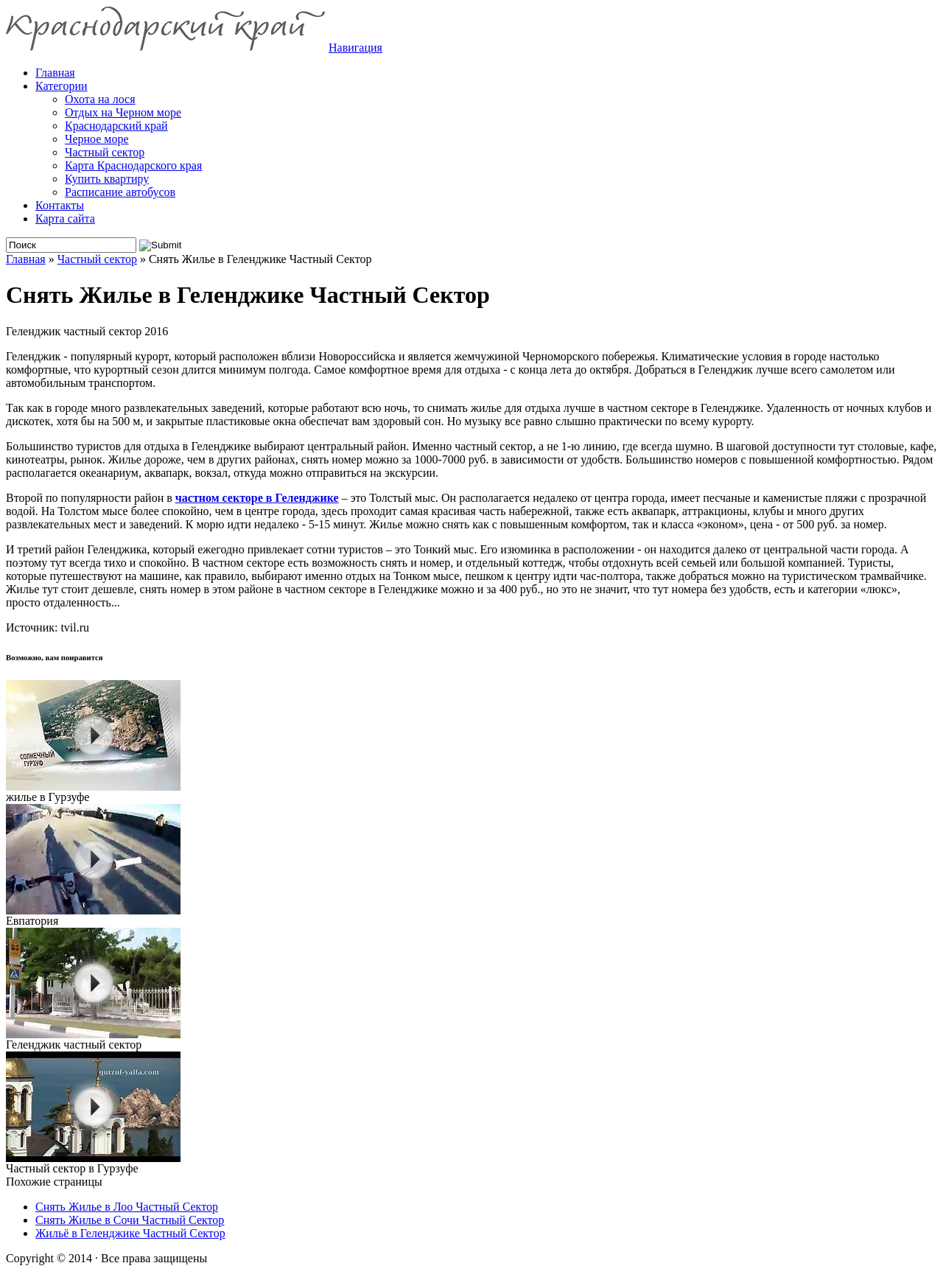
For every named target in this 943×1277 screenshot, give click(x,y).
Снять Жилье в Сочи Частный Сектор (129, 1220)
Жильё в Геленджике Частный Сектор (130, 1233)
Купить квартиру (107, 178)
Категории (61, 86)
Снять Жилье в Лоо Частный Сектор (126, 1206)
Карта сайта (65, 218)
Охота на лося (100, 99)
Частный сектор (104, 152)
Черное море (97, 139)
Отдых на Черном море (123, 112)
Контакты (59, 205)
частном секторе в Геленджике (257, 497)
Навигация (355, 47)
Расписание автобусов (120, 192)
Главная (26, 259)
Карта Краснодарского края (133, 165)
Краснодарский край (116, 125)
